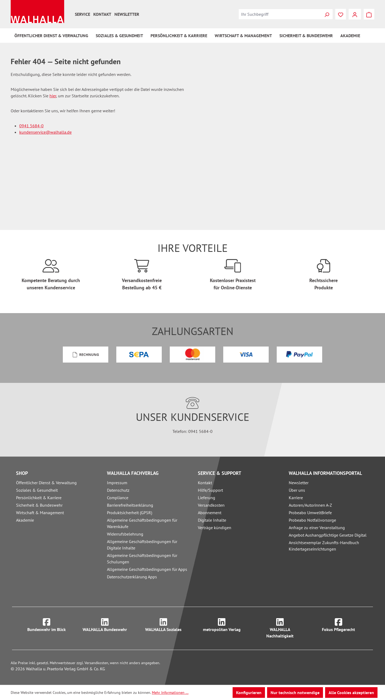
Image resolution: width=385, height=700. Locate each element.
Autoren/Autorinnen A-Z (310, 505)
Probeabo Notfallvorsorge (312, 520)
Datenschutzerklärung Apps (132, 576)
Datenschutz (118, 490)
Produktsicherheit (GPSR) (129, 512)
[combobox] (280, 14)
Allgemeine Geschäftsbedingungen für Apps (147, 569)
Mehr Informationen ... (170, 692)
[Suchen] (327, 14)
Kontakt (102, 14)
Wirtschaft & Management (40, 512)
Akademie (25, 520)
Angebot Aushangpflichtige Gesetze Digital (328, 535)
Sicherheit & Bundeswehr (39, 505)
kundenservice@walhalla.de (45, 132)
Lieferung (206, 497)
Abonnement (209, 512)
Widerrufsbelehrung (125, 534)
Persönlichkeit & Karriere (38, 497)
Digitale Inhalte (212, 520)
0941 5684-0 (31, 125)
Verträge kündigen (214, 527)
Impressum (117, 482)
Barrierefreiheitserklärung (130, 505)
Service (82, 14)
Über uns (297, 490)
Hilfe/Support (210, 490)
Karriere (296, 497)
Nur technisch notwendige (295, 692)
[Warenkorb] (369, 14)
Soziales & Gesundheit (37, 490)
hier (52, 95)
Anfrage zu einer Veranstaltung (317, 527)
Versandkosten (211, 505)
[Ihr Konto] (355, 14)
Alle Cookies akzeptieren (351, 692)
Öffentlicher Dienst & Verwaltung (46, 482)
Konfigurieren (248, 692)
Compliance (117, 497)
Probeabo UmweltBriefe (310, 512)
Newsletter (126, 14)
